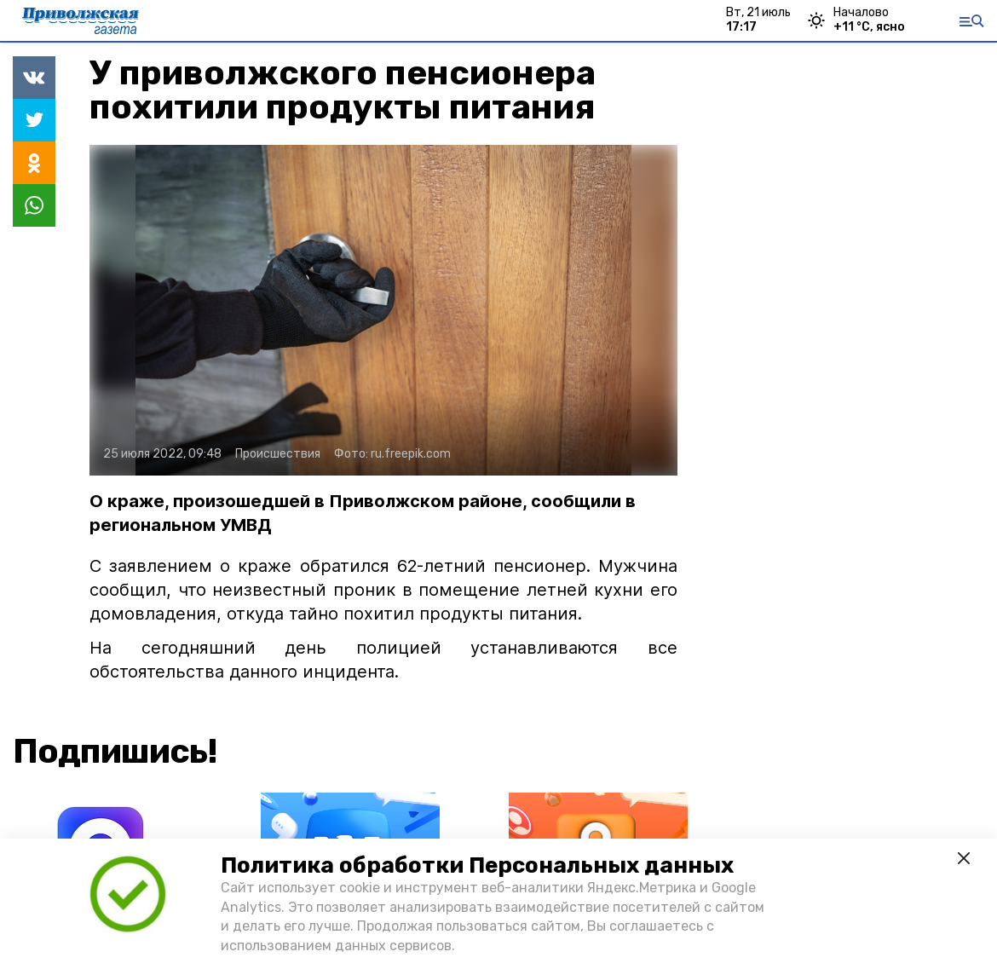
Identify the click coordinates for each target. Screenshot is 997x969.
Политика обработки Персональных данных (477, 865)
